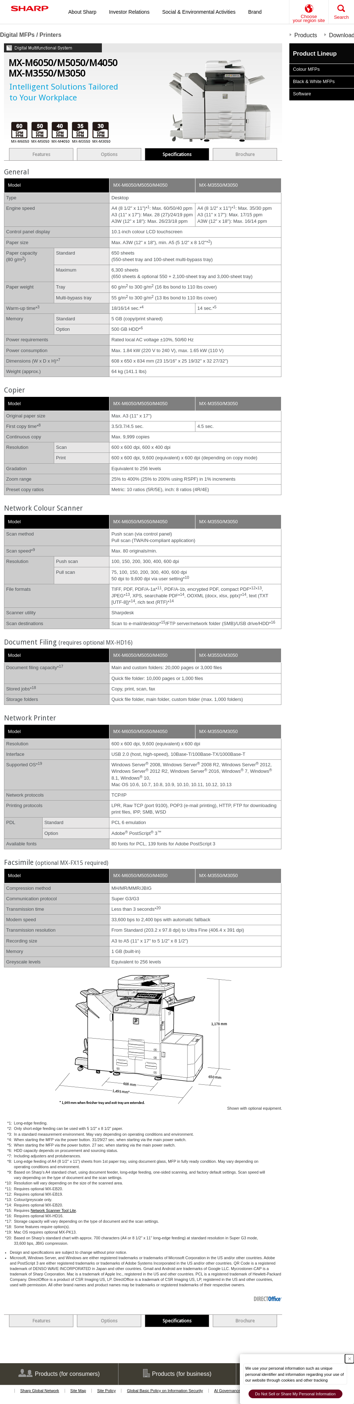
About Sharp (82, 12)
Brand (255, 12)
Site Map (78, 1390)
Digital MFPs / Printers (30, 35)
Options (109, 154)
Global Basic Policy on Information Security (165, 1390)
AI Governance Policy (233, 1390)
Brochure (245, 154)
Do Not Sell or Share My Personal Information (295, 1394)
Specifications (177, 154)
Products (305, 35)
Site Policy (106, 1390)
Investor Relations (129, 12)
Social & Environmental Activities (199, 12)
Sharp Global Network (39, 1390)
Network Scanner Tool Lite (53, 1210)
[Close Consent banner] (349, 1358)
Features (41, 154)
